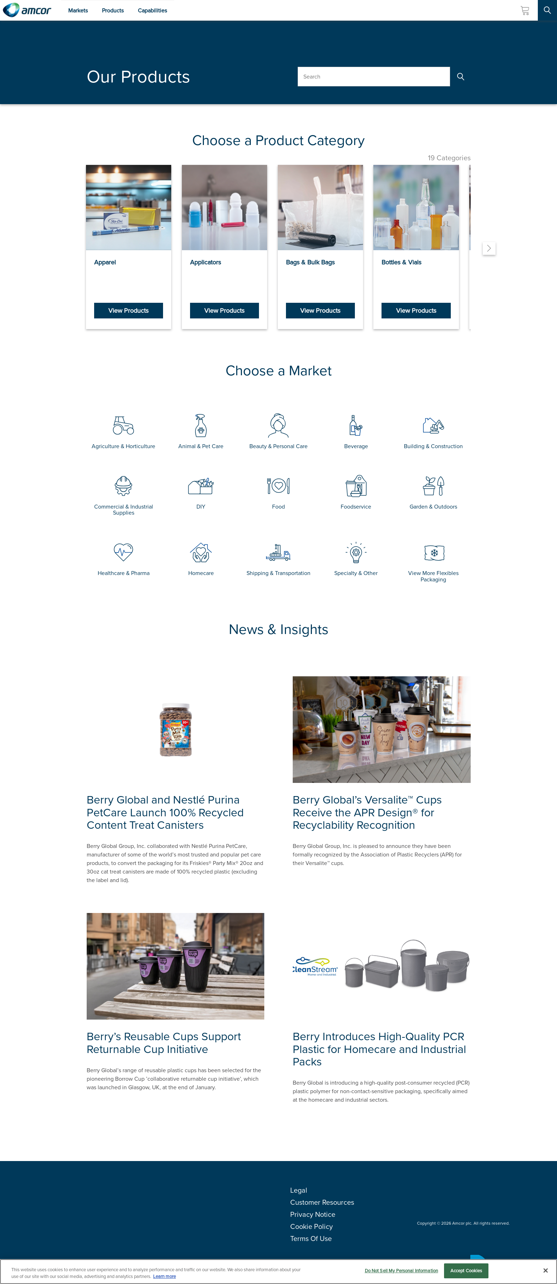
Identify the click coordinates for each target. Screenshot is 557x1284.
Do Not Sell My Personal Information (401, 1270)
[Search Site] (547, 10)
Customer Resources (322, 1204)
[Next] (489, 249)
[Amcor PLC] (27, 10)
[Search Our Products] (374, 76)
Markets (78, 10)
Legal (298, 1192)
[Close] (545, 1270)
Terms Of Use (311, 1240)
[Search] (460, 76)
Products (113, 10)
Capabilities (152, 10)
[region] (278, 1271)
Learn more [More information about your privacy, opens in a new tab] (164, 1276)
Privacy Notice (312, 1216)
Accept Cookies (466, 1270)
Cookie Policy (311, 1228)
